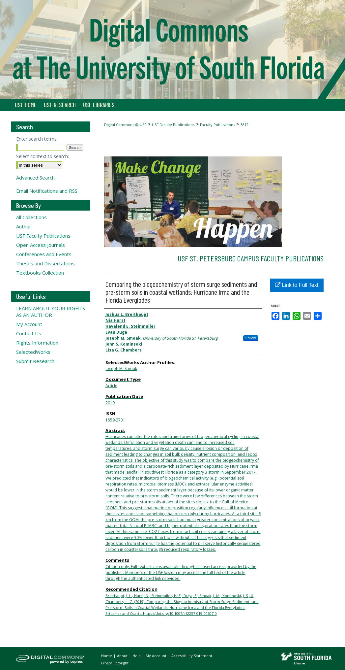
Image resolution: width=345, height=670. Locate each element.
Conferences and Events (44, 254)
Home (107, 655)
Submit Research (35, 361)
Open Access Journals (40, 245)
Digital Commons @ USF (125, 124)
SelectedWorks (33, 352)
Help (137, 655)
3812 (244, 124)
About (123, 655)
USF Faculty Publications (173, 124)
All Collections (31, 217)
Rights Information (37, 342)
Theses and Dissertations (45, 263)
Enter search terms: (37, 139)
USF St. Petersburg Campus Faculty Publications (251, 258)
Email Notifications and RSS (46, 190)
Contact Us (28, 333)
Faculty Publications (217, 124)
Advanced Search (35, 177)
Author (23, 226)
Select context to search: (42, 156)
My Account (29, 324)
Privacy (107, 663)
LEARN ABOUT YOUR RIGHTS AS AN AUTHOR (50, 311)
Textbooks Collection (40, 272)
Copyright (121, 663)
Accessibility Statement (191, 655)
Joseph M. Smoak (121, 368)
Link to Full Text (296, 285)
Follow (250, 338)
